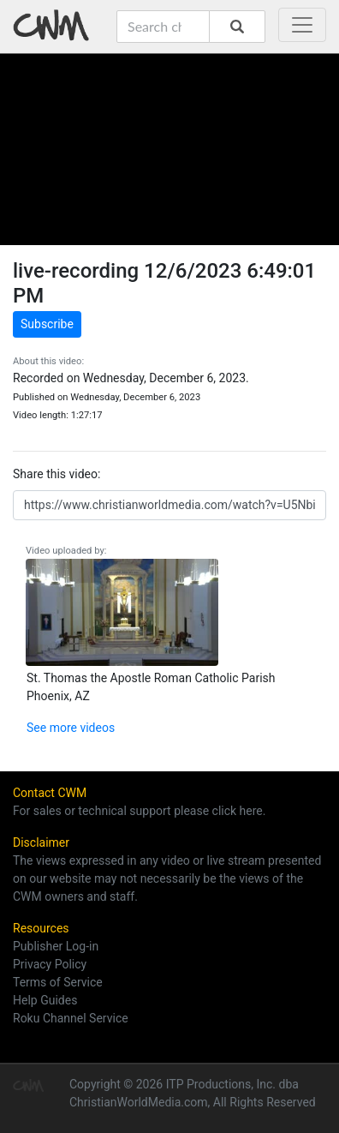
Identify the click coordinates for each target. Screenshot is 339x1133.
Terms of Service (58, 982)
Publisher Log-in (55, 946)
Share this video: (56, 474)
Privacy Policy (49, 964)
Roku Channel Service (70, 1018)
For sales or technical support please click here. (139, 811)
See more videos (71, 727)
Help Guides (45, 1000)
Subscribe (47, 324)
